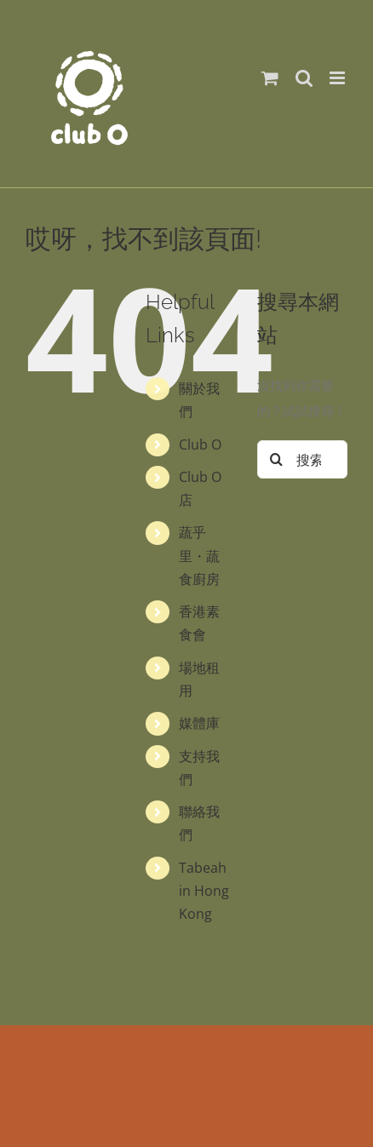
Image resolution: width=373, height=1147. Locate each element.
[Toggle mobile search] (304, 78)
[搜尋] (276, 459)
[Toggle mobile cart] (269, 78)
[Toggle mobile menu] (338, 78)
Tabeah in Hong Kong (204, 890)
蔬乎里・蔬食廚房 (199, 555)
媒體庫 (199, 723)
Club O (200, 444)
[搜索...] (302, 459)
